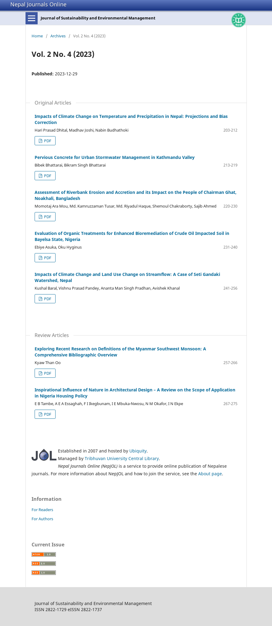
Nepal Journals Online (38, 4)
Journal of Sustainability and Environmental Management (98, 18)
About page (210, 473)
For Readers (42, 509)
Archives (58, 36)
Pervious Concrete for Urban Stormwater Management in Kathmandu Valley (115, 157)
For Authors (42, 518)
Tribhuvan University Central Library (122, 458)
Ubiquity (138, 451)
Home (37, 36)
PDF (47, 140)
